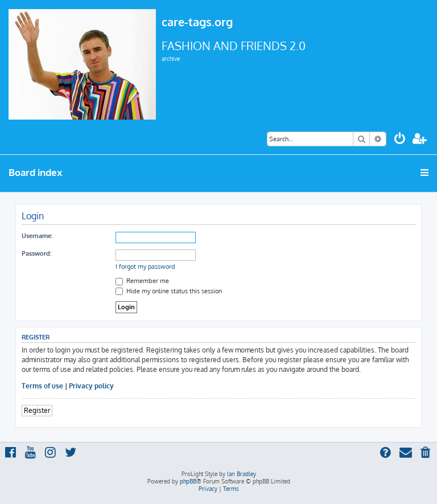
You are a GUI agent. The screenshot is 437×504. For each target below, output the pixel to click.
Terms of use (42, 386)
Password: (36, 253)
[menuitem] (400, 139)
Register (37, 410)
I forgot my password (145, 267)
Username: (37, 236)
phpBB (188, 481)
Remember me (142, 281)
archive (171, 58)
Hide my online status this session (169, 291)
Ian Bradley (241, 473)
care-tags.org (197, 21)
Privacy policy (91, 386)
